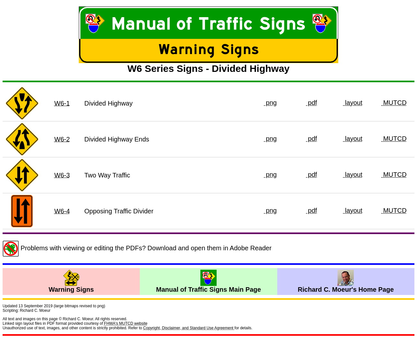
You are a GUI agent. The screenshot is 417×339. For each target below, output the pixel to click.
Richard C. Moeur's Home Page (346, 281)
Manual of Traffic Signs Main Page (208, 281)
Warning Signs (71, 281)
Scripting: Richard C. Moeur (26, 310)
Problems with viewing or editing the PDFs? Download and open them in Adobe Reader (137, 248)
